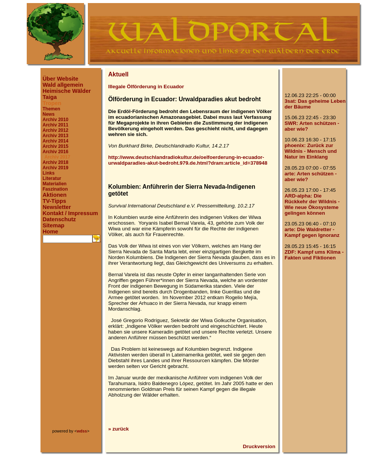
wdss (82, 431)
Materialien (55, 183)
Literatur (52, 178)
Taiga (50, 97)
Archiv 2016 (55, 151)
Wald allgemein (63, 85)
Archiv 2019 (55, 167)
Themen (51, 109)
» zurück (118, 429)
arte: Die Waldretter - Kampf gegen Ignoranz (312, 232)
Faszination (55, 189)
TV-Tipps (54, 201)
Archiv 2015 (55, 146)
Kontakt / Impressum (70, 213)
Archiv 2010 (55, 119)
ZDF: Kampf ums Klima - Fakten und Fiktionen (314, 255)
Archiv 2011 (55, 125)
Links (49, 173)
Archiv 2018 (55, 162)
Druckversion (259, 446)
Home (50, 231)
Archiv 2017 (57, 157)
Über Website (60, 79)
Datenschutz (59, 219)
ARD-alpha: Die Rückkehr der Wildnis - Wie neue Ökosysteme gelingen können (312, 204)
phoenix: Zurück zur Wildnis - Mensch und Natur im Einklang (311, 151)
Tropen (52, 103)
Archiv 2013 (55, 135)
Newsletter (57, 207)
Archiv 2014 (55, 141)
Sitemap (54, 225)
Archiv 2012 (55, 130)
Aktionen (55, 195)
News (49, 114)
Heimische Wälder (67, 91)
